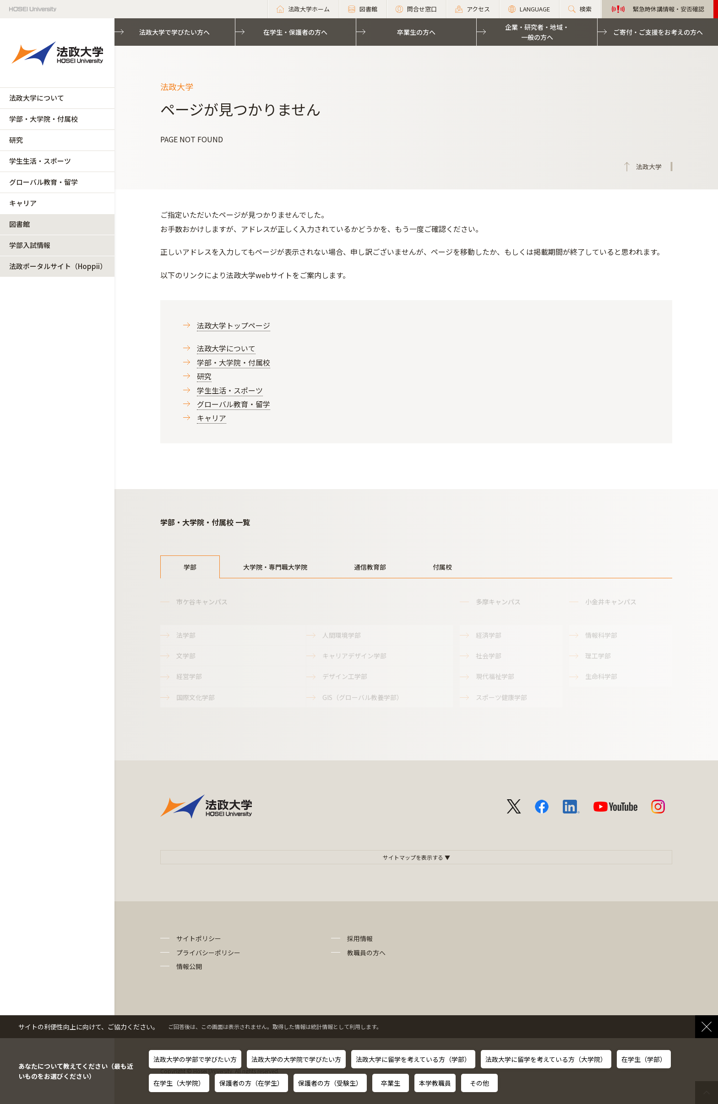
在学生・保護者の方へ (295, 32)
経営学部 (189, 676)
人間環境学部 (341, 635)
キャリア (23, 203)
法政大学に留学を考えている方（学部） (413, 1059)
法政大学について (36, 97)
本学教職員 (435, 1083)
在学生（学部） (643, 1059)
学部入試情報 (29, 245)
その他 (479, 1083)
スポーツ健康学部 (501, 697)
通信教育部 (370, 566)
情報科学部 (601, 635)
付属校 (442, 566)
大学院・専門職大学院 (275, 566)
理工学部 (598, 655)
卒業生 (390, 1083)
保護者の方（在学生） (251, 1083)
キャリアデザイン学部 (354, 655)
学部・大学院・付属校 (43, 119)
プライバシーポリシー (208, 952)
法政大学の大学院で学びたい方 (296, 1059)
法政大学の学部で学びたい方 (195, 1059)
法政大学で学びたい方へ (174, 32)
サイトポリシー (198, 938)
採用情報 (360, 938)
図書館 (19, 224)
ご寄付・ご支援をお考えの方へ (658, 32)
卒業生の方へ (416, 32)
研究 (16, 140)
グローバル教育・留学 (43, 182)
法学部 (186, 635)
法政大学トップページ (233, 325)
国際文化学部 (195, 697)
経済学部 (488, 635)
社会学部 (488, 655)
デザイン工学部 (344, 676)
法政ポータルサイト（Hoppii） (58, 266)
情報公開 (189, 966)
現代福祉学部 (495, 676)
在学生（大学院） (179, 1083)
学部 (190, 566)
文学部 (186, 655)
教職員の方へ (366, 952)
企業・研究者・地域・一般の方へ (537, 32)
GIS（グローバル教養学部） (362, 697)
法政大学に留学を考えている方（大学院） (546, 1059)
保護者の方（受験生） (330, 1083)
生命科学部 (601, 676)
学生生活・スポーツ (40, 161)
